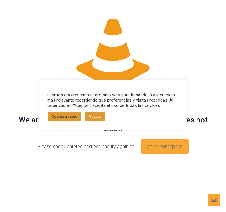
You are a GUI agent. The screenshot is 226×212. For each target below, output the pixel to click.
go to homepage (165, 146)
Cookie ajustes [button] (64, 116)
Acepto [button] (95, 116)
